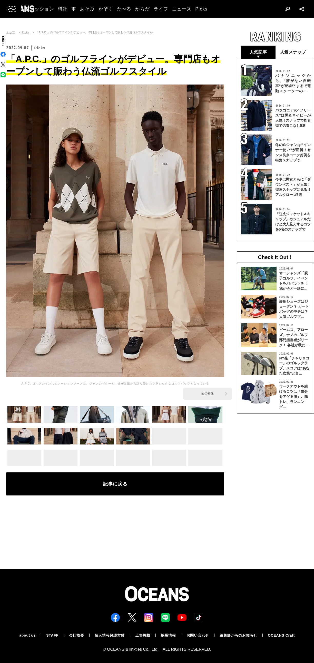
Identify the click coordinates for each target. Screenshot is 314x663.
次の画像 (207, 393)
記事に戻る (115, 483)
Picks (25, 32)
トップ (10, 32)
